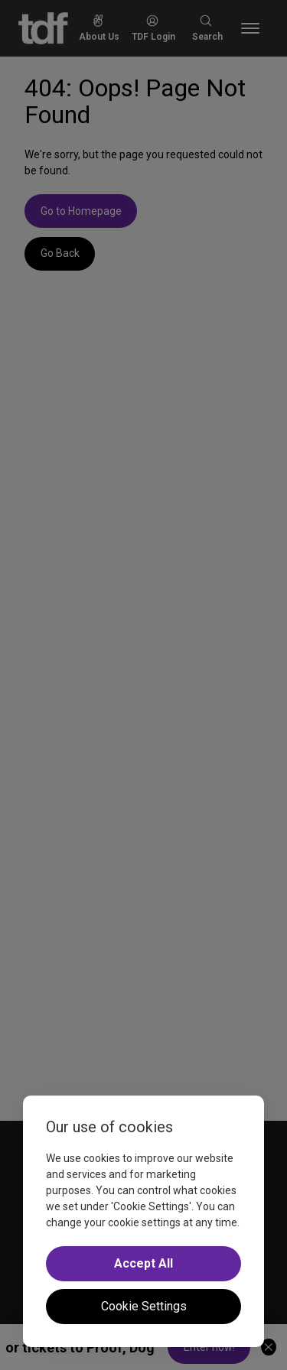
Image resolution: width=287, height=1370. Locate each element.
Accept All (143, 1263)
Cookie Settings (144, 1306)
